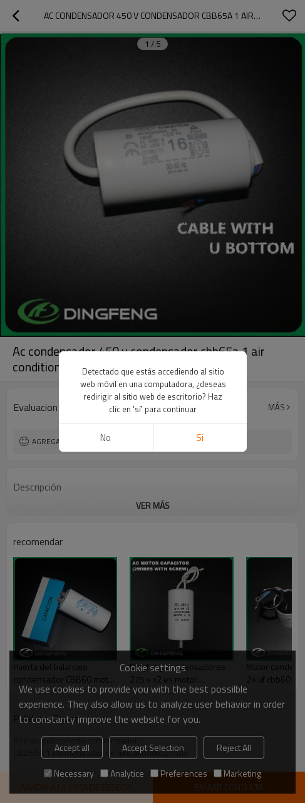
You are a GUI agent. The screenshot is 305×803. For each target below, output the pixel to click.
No (105, 437)
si (200, 437)
